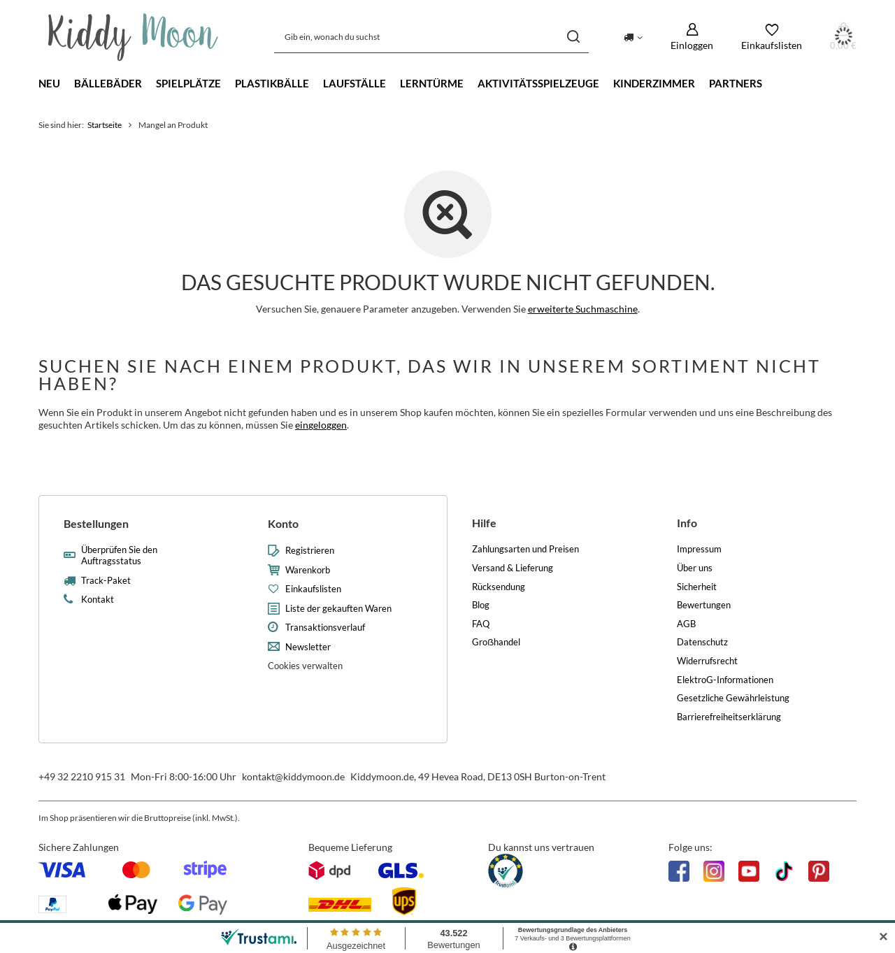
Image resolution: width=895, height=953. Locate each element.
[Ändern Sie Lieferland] (633, 36)
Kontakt (97, 599)
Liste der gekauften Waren (338, 608)
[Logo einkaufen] (133, 37)
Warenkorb (307, 570)
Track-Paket (106, 580)
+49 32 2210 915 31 (81, 776)
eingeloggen (321, 425)
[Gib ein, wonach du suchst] (431, 36)
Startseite (104, 125)
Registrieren (309, 550)
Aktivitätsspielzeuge (538, 83)
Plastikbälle (272, 83)
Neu (49, 83)
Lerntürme (432, 83)
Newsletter (308, 647)
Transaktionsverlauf (325, 627)
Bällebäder (108, 83)
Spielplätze (188, 83)
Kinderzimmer (654, 83)
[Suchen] (573, 36)
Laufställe (354, 83)
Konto (283, 523)
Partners (735, 83)
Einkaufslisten (313, 589)
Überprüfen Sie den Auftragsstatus (119, 555)
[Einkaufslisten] (771, 37)
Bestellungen (96, 523)
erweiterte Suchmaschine (583, 309)
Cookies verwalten (305, 665)
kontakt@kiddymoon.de (293, 776)
